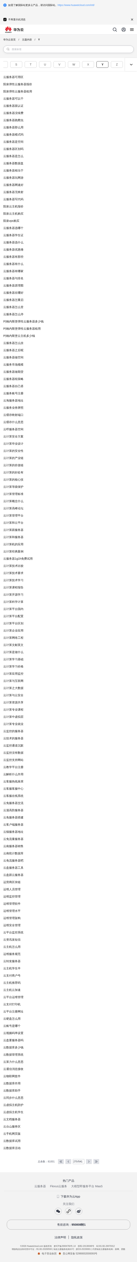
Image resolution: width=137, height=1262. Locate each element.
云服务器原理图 (13, 285)
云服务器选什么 (13, 242)
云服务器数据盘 (13, 163)
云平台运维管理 (13, 997)
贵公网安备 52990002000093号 (80, 1253)
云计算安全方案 (13, 436)
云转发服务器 (12, 961)
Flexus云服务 (58, 1186)
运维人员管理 (12, 889)
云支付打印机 (12, 1004)
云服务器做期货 (13, 371)
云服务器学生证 (13, 235)
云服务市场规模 (13, 364)
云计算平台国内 (13, 609)
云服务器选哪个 (13, 228)
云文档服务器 (12, 1119)
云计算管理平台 (13, 515)
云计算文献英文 (13, 645)
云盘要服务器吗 (13, 1040)
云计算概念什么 (13, 501)
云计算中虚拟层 (13, 716)
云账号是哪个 (12, 1025)
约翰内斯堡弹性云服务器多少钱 (23, 321)
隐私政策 (77, 1237)
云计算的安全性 (13, 450)
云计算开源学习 (13, 594)
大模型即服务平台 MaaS (86, 1186)
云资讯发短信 (12, 939)
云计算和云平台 (13, 522)
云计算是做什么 (13, 652)
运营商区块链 (12, 882)
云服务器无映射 (13, 192)
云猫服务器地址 (13, 831)
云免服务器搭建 (13, 817)
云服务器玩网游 (13, 177)
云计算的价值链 (13, 465)
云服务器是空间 (13, 141)
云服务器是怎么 (13, 156)
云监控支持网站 (13, 760)
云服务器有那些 (13, 256)
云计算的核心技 (13, 479)
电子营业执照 (49, 1253)
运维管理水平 (12, 910)
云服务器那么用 (13, 127)
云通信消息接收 (13, 1069)
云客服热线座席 (13, 781)
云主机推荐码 (12, 982)
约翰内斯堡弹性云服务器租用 (22, 328)
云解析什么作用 (13, 774)
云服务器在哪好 (13, 292)
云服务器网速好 (13, 184)
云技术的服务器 (13, 738)
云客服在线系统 (13, 795)
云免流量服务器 (13, 839)
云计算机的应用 (13, 544)
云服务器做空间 (13, 357)
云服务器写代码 (13, 199)
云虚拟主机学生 (13, 1112)
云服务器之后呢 (13, 350)
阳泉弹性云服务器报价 (17, 84)
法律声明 (60, 1237)
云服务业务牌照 (13, 407)
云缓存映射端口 (13, 414)
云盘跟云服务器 (13, 875)
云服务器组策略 (13, 379)
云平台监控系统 (13, 932)
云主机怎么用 (12, 946)
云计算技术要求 (13, 573)
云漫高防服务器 (13, 810)
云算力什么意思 (13, 1061)
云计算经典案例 (13, 551)
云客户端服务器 (13, 824)
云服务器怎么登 (13, 307)
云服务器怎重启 (13, 299)
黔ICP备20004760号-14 (65, 1246)
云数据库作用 (12, 1083)
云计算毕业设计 (13, 443)
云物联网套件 (12, 1076)
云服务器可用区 (13, 77)
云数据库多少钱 (13, 1047)
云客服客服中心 (13, 788)
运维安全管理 (12, 925)
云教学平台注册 (13, 767)
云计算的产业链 (13, 458)
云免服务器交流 (13, 803)
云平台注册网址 (13, 1011)
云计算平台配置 (13, 616)
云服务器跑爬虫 (13, 120)
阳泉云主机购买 (13, 213)
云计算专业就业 (13, 724)
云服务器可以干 (13, 98)
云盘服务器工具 (13, 867)
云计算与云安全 (13, 695)
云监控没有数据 (13, 752)
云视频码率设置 (13, 1033)
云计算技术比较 (13, 565)
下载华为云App (68, 1196)
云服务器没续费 (13, 113)
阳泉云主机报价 (13, 206)
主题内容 (27, 39)
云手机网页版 (12, 1133)
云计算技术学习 (13, 580)
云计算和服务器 (13, 537)
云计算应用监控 (13, 673)
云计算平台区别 (13, 623)
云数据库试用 (12, 1140)
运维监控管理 (12, 896)
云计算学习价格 (13, 666)
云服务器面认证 (13, 105)
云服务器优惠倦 (13, 249)
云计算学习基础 (13, 659)
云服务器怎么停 (13, 314)
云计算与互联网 (13, 680)
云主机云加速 (12, 990)
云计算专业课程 (13, 709)
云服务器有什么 (13, 264)
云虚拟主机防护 (13, 1105)
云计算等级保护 (13, 486)
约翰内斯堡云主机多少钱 (19, 335)
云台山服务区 (12, 1126)
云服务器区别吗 (13, 149)
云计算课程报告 (13, 587)
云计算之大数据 (13, 688)
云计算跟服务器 (13, 529)
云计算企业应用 (13, 630)
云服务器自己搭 (13, 386)
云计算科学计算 (13, 601)
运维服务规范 (12, 954)
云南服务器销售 (13, 846)
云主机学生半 (12, 968)
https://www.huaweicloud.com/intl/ (76, 5)
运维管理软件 (12, 903)
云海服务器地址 (13, 400)
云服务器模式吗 (13, 134)
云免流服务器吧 (13, 860)
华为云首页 (9, 39)
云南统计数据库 (13, 853)
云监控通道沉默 (13, 745)
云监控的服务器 (13, 731)
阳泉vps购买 (11, 220)
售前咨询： (68, 1225)
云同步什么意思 (13, 1097)
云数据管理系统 (13, 1054)
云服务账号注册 (13, 393)
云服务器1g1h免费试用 (18, 558)
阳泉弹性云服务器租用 (17, 91)
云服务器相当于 (13, 170)
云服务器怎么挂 (13, 343)
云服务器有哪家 (13, 271)
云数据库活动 (12, 1148)
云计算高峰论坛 (13, 508)
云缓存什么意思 (13, 422)
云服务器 (40, 1186)
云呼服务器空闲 (13, 429)
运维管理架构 (12, 918)
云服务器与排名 (13, 278)
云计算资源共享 (13, 702)
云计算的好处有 (13, 472)
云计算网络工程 (13, 637)
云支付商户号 (12, 975)
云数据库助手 (12, 1090)
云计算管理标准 (13, 494)
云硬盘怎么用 (12, 1018)
